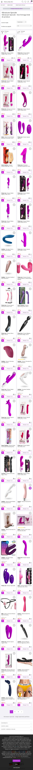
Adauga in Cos (10, 60)
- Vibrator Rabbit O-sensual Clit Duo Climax (23, 670)
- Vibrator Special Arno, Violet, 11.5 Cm (24, 250)
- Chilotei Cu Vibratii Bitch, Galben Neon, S (23, 698)
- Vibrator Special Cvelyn (24, 558)
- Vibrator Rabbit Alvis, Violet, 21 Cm (24, 193)
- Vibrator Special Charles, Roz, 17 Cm (24, 81)
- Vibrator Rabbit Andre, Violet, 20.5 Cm (24, 222)
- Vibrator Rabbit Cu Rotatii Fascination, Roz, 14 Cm (25, 586)
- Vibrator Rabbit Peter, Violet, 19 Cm (7, 222)
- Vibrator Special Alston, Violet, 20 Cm (24, 109)
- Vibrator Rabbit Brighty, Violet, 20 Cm (7, 193)
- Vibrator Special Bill (8, 585)
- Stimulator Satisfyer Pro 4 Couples (24, 390)
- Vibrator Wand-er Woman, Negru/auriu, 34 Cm (24, 642)
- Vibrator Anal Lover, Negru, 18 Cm (8, 474)
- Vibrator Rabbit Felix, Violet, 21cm (24, 446)
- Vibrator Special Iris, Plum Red (24, 614)
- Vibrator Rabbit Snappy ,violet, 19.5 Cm (7, 53)
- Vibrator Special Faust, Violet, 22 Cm (7, 418)
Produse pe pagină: (6, 26)
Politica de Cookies (23, 749)
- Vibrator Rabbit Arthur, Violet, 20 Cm (24, 474)
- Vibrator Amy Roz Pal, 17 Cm (24, 502)
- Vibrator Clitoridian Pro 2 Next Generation (25, 362)
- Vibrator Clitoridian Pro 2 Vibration (8, 530)
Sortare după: (4, 22)
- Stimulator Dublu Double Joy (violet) (7, 558)
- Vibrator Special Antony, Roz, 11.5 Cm (24, 418)
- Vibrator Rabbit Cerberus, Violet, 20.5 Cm (24, 53)
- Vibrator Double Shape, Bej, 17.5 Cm (7, 165)
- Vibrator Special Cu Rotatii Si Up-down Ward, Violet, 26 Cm (8, 671)
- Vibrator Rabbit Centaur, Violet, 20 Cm (7, 390)
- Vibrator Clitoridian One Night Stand (7, 362)
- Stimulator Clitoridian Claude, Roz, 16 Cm (24, 165)
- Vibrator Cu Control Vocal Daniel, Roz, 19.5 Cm (8, 109)
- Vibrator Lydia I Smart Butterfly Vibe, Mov (24, 530)
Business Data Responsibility (23, 757)
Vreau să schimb (16, 767)
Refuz (16, 764)
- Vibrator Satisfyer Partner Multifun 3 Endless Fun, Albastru (8, 699)
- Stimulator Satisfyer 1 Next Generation (8, 278)
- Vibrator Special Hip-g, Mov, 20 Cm (23, 306)
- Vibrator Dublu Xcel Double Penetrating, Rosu (8, 446)
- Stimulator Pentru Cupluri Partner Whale (7, 250)
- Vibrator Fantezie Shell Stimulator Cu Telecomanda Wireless (24, 278)
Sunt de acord (16, 760)
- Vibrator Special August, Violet (7, 642)
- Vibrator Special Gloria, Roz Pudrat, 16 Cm (7, 306)
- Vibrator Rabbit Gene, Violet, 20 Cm (7, 81)
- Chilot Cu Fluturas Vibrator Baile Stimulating (8, 614)
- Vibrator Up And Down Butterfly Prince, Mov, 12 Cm (7, 137)
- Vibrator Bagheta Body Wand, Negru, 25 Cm (24, 334)
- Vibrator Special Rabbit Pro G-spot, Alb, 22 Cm (8, 502)
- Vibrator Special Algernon (24, 137)
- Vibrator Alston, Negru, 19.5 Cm (7, 334)
